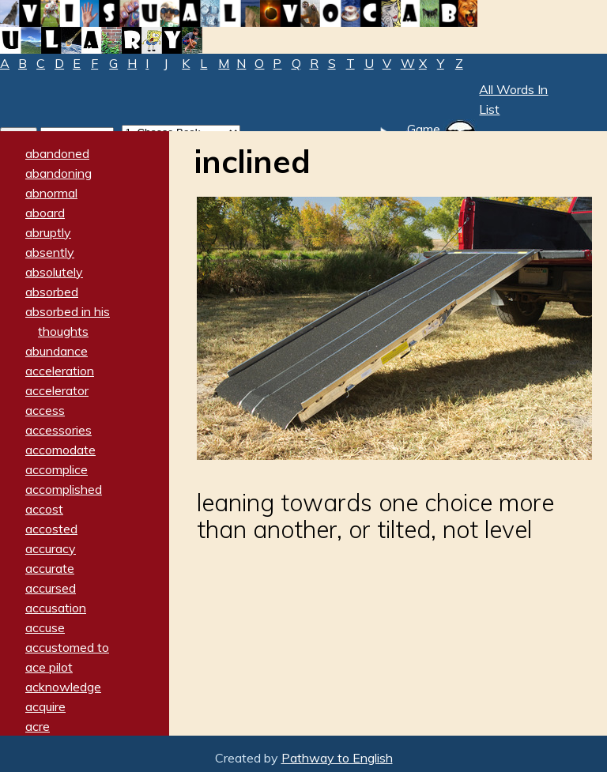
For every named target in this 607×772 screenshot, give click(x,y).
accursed (50, 588)
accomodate (60, 450)
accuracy (50, 548)
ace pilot (49, 667)
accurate (49, 568)
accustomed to (67, 647)
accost (44, 509)
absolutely (54, 272)
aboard (45, 212)
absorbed (51, 291)
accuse (45, 627)
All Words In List (513, 99)
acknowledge (63, 687)
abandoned (57, 153)
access (45, 410)
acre (37, 726)
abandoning (58, 173)
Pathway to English (337, 758)
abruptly (48, 232)
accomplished (63, 489)
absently (49, 252)
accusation (55, 608)
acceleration (59, 370)
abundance (56, 351)
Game (423, 129)
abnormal (51, 193)
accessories (58, 430)
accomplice (56, 469)
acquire (45, 706)
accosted (51, 529)
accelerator (57, 390)
